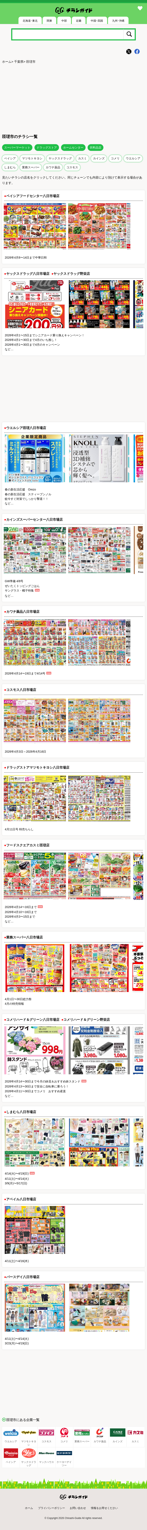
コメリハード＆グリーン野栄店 (86, 1019)
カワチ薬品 (53, 167)
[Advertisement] (73, 98)
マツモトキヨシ (32, 158)
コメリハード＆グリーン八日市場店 (32, 1019)
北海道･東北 (30, 20)
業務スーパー (30, 167)
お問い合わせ (78, 1508)
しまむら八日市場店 (21, 1112)
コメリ (115, 158)
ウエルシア (133, 158)
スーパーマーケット (17, 147)
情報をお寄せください (104, 1508)
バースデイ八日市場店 (22, 1277)
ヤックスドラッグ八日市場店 (27, 273)
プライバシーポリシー (51, 1508)
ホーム (6, 61)
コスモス (72, 167)
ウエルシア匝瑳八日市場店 (26, 428)
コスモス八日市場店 (21, 690)
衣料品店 (95, 147)
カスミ (82, 158)
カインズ (99, 158)
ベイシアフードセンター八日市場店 (32, 196)
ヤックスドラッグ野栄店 (71, 273)
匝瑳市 (31, 61)
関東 (49, 20)
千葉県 (18, 61)
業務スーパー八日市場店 (24, 937)
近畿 (78, 20)
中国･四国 (97, 20)
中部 (64, 20)
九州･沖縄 (118, 20)
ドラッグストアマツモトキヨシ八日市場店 (37, 767)
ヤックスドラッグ (60, 158)
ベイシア (10, 158)
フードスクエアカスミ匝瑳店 (27, 845)
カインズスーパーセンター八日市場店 (34, 519)
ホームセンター (73, 147)
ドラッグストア (47, 147)
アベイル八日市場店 (21, 1199)
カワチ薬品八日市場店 (22, 611)
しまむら (10, 167)
